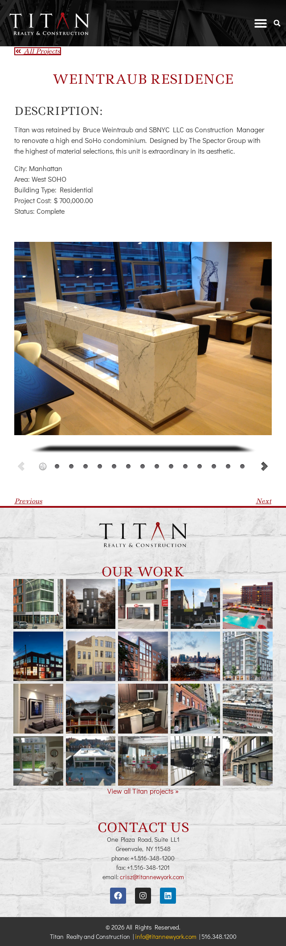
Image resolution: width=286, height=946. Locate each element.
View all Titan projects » (143, 790)
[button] (261, 23)
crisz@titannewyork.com (152, 877)
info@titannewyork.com (165, 936)
